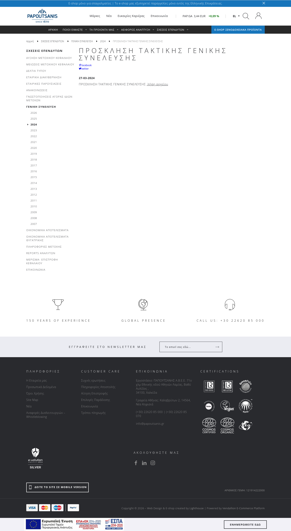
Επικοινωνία (89, 406)
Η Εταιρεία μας (36, 380)
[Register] (217, 347)
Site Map (32, 400)
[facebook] (136, 463)
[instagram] (153, 463)
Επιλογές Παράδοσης (95, 400)
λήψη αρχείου (158, 84)
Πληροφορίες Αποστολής (98, 387)
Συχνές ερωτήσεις (93, 380)
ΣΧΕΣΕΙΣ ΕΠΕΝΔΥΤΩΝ (44, 51)
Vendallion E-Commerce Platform (243, 508)
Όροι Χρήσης (35, 393)
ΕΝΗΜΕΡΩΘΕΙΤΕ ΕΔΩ (245, 524)
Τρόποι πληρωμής (93, 413)
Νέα (29, 406)
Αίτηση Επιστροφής (94, 393)
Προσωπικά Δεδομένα (41, 387)
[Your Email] (188, 347)
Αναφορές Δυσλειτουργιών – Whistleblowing (45, 415)
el (234, 16)
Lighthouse (197, 508)
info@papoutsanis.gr (150, 424)
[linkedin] (144, 463)
